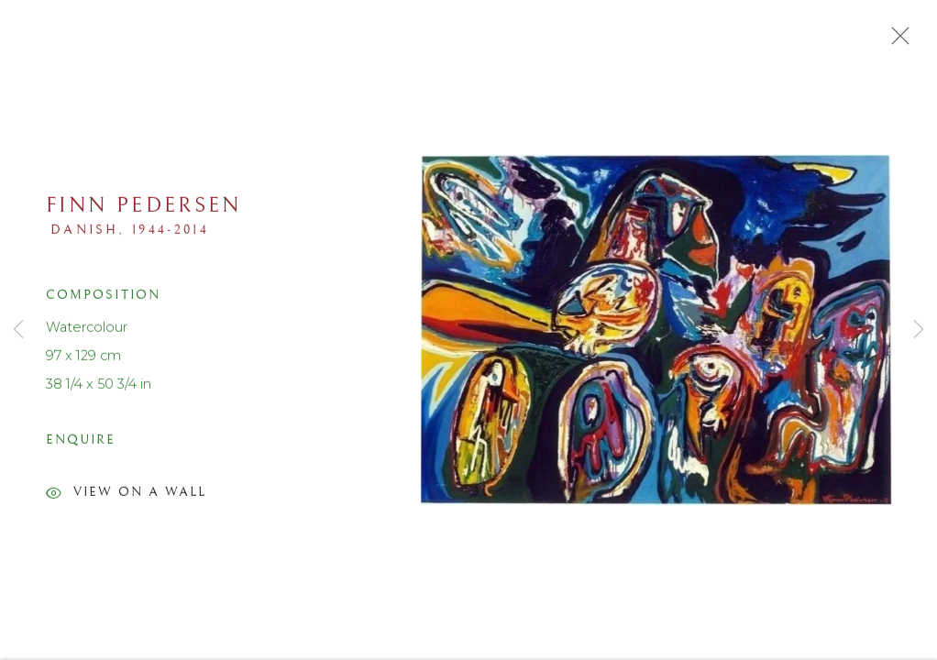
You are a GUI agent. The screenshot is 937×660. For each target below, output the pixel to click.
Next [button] (918, 330)
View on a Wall (126, 499)
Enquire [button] (81, 443)
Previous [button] (18, 330)
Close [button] (895, 41)
